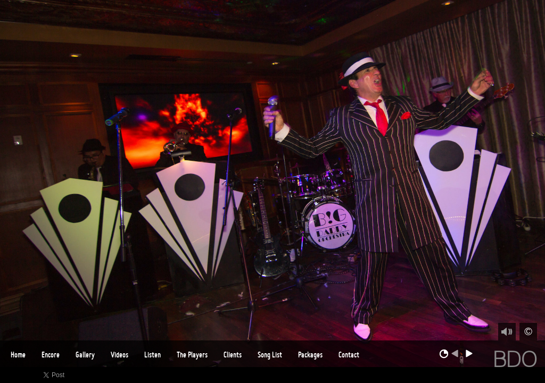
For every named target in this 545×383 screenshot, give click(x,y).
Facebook (460, 375)
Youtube (506, 375)
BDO (515, 359)
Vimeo (491, 375)
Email (537, 375)
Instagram (521, 375)
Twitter (475, 375)
